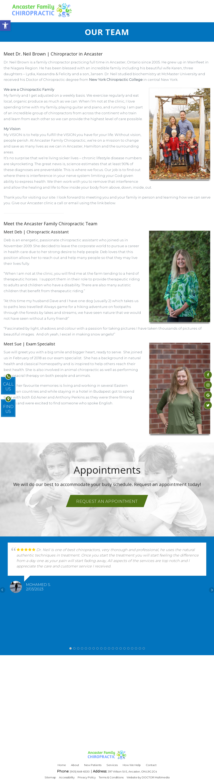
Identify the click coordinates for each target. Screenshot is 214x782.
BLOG (132, 10)
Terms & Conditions (111, 777)
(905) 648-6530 (80, 771)
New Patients (92, 765)
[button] (5, 25)
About (75, 765)
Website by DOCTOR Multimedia (148, 777)
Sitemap (50, 777)
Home (62, 765)
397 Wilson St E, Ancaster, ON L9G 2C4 (132, 771)
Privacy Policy (87, 777)
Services (112, 765)
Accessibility (67, 777)
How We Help (132, 765)
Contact (151, 765)
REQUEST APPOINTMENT (171, 10)
